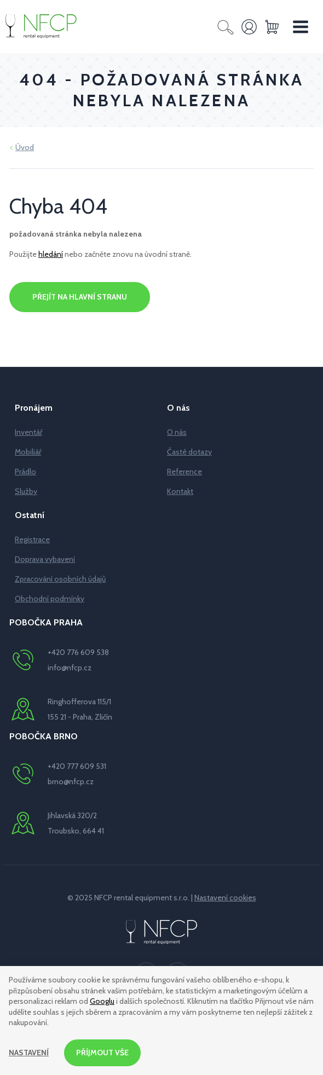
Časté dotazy (189, 452)
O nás (177, 432)
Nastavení (29, 1052)
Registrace (32, 539)
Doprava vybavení (45, 559)
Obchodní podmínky (49, 598)
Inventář (28, 432)
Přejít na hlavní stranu (79, 297)
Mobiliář (28, 452)
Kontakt (180, 491)
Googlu (102, 1001)
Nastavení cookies (225, 897)
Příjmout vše (102, 1052)
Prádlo (25, 471)
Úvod (24, 147)
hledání (50, 254)
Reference (184, 471)
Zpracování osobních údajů (60, 579)
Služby (26, 491)
